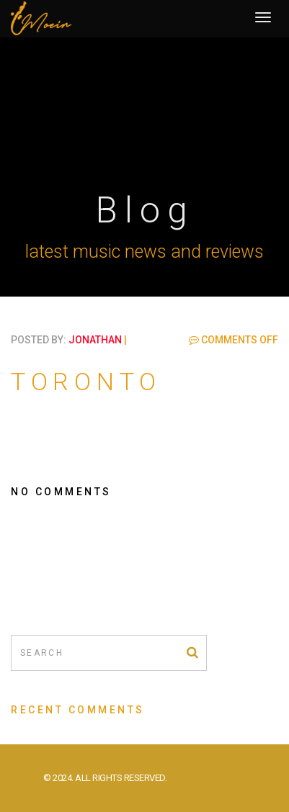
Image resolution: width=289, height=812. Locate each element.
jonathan (95, 340)
